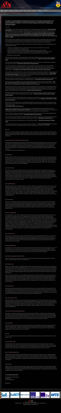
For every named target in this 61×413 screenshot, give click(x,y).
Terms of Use (39, 403)
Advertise (34, 10)
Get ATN (21, 10)
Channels (5, 10)
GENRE (11, 10)
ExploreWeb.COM (35, 404)
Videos (29, 10)
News (25, 10)
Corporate (40, 10)
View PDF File (7, 383)
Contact (45, 10)
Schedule (16, 10)
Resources (44, 403)
